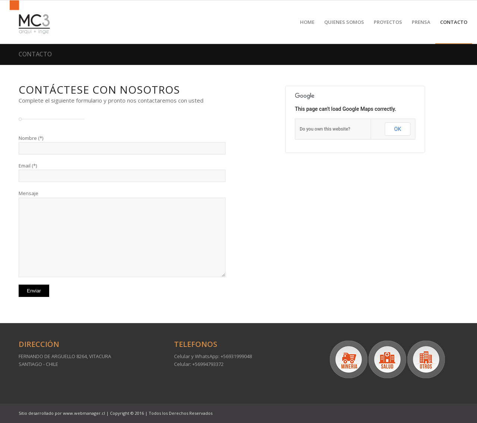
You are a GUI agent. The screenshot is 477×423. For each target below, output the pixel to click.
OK (397, 129)
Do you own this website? (325, 129)
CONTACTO (35, 54)
